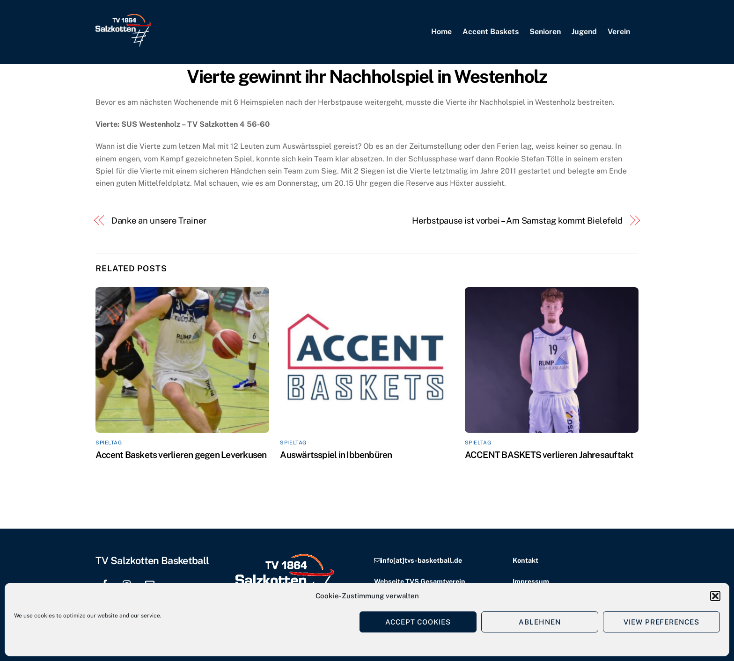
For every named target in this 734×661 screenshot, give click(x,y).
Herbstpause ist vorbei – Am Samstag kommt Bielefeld (517, 220)
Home (441, 31)
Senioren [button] (545, 31)
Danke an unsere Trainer (158, 220)
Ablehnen (540, 622)
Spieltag (108, 442)
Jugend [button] (584, 31)
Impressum (531, 581)
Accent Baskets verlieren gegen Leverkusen (181, 455)
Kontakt (525, 560)
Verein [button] (619, 31)
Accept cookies (418, 622)
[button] (715, 596)
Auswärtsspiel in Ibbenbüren (336, 455)
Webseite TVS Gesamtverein (419, 581)
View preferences (662, 622)
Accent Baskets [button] (490, 31)
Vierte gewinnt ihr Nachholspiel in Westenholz (367, 76)
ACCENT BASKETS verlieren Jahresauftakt (549, 455)
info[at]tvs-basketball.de (421, 560)
